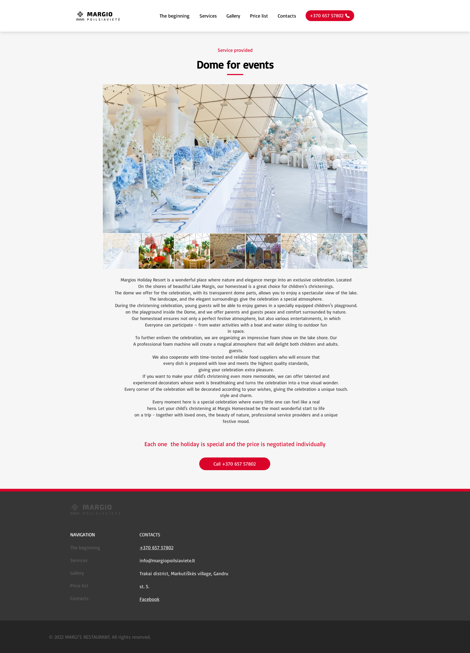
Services (78, 560)
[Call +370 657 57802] (234, 463)
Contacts (79, 598)
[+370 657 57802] (330, 15)
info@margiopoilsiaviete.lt (167, 560)
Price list (79, 585)
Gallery (77, 573)
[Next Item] (358, 158)
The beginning (85, 547)
